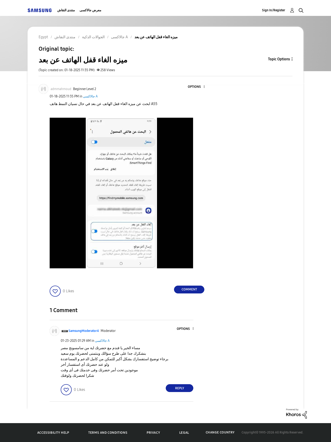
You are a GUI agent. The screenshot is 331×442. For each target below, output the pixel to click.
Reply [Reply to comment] (179, 388)
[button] (196, 87)
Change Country (220, 432)
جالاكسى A (90, 96)
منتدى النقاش (66, 10)
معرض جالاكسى (90, 10)
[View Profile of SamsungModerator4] (83, 331)
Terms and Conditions (107, 433)
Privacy (153, 433)
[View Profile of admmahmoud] (61, 89)
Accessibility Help (53, 433)
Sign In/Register (273, 10)
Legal (184, 433)
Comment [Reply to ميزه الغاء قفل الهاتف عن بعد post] (189, 289)
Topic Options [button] (279, 59)
